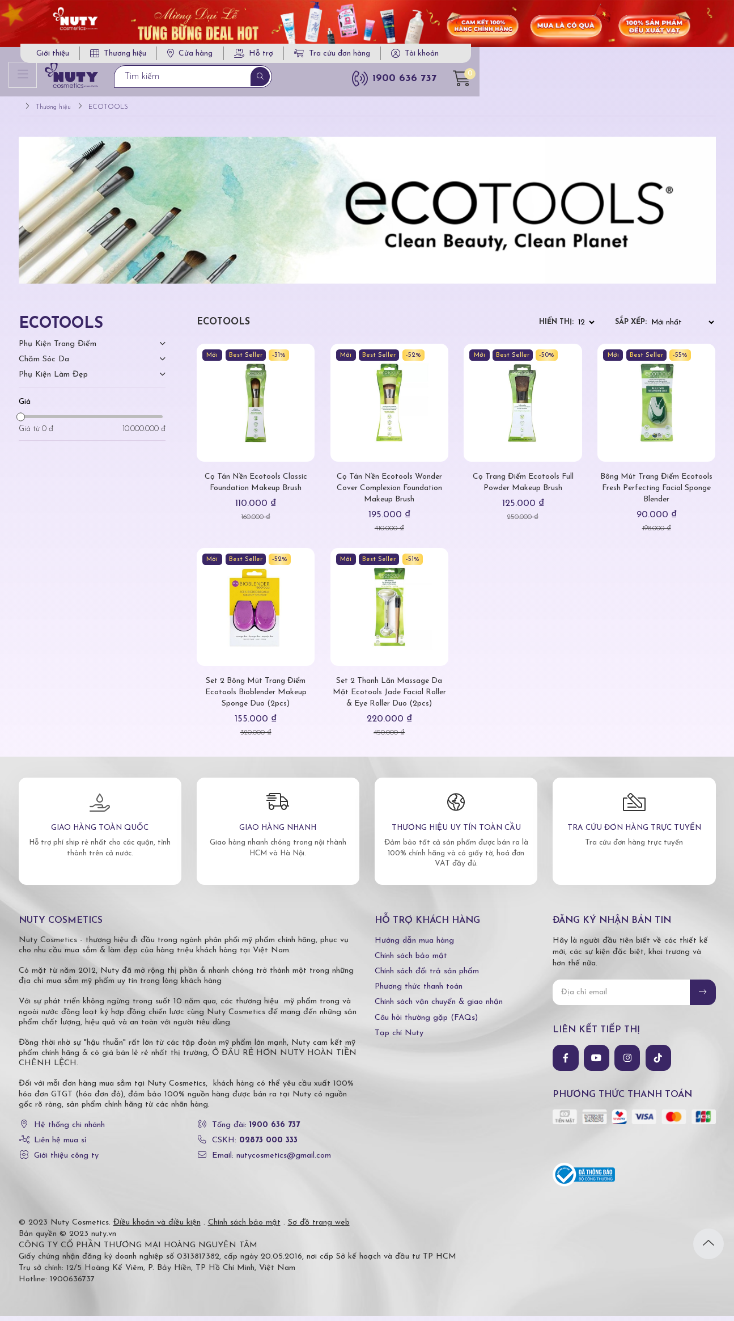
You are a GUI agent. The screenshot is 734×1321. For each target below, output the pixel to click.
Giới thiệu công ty (66, 1161)
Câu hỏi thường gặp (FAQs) (426, 1022)
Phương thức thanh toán (419, 991)
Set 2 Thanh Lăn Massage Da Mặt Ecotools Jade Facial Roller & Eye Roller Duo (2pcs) (389, 697)
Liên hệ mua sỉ (60, 1145)
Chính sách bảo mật (411, 961)
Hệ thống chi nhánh (69, 1130)
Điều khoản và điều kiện (157, 1227)
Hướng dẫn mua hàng (414, 945)
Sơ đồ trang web (319, 1227)
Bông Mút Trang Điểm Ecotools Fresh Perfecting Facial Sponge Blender (656, 493)
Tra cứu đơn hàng (576, 57)
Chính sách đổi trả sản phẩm (427, 976)
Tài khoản (666, 57)
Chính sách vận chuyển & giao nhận (439, 1007)
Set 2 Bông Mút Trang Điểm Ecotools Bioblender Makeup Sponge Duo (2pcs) (255, 697)
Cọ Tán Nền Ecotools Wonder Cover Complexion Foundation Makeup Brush (389, 493)
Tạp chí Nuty (399, 1037)
